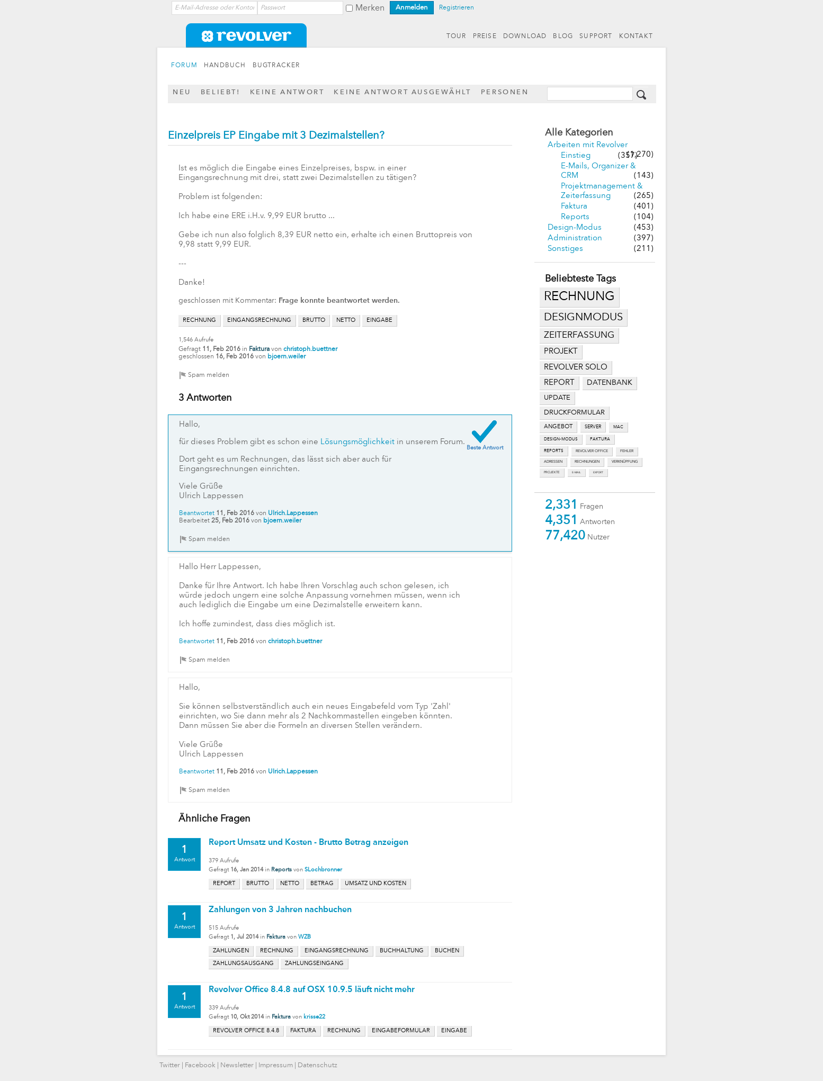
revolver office (592, 451)
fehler (626, 451)
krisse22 (314, 1017)
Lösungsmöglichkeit (357, 442)
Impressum (275, 1065)
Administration (575, 238)
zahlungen (231, 951)
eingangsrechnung (259, 320)
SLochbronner (323, 870)
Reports (575, 217)
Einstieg (576, 156)
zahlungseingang (314, 964)
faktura (600, 439)
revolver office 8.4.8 (246, 1031)
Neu (182, 92)
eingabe (379, 320)
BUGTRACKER (276, 65)
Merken (369, 8)
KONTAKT (636, 36)
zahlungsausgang (243, 964)
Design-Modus (575, 228)
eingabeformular (401, 1031)
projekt (561, 352)
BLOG (563, 36)
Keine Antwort (287, 92)
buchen (447, 951)
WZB (304, 937)
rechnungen (587, 462)
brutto (313, 320)
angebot (558, 427)
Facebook (200, 1065)
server (593, 427)
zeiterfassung (579, 335)
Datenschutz (317, 1065)
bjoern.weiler (286, 357)
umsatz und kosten (375, 884)
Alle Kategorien (579, 133)
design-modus (561, 439)
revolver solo (575, 367)
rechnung (579, 297)
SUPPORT (595, 36)
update (557, 397)
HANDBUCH (225, 65)
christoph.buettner (310, 349)
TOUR (456, 36)
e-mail (576, 472)
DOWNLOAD (525, 36)
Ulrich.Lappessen (293, 513)
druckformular (574, 412)
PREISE (485, 36)
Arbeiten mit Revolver (588, 145)
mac (618, 427)
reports (553, 451)
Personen (505, 92)
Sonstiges (565, 249)
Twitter (169, 1065)
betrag (322, 884)
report (559, 382)
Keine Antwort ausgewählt (402, 92)
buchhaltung (402, 951)
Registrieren (456, 8)
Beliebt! (220, 92)
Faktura (574, 207)
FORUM (184, 65)
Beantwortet (196, 513)
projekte (552, 472)
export (598, 472)
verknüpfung (625, 462)
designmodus (583, 317)
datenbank (609, 383)
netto (345, 320)
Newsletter (237, 1065)
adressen (553, 462)
